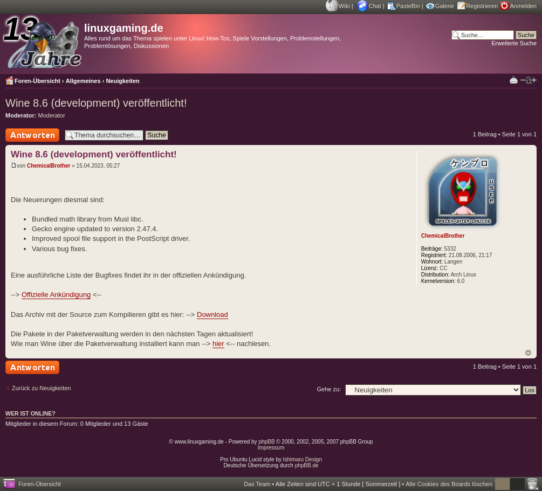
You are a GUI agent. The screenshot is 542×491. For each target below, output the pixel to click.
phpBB (266, 442)
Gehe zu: (329, 389)
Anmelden (523, 6)
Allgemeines (83, 81)
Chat (375, 6)
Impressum (271, 448)
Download (212, 314)
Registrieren (482, 6)
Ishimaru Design (302, 459)
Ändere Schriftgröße (528, 80)
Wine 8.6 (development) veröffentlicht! (96, 103)
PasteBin (408, 6)
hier (218, 344)
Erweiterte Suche (514, 43)
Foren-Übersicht (37, 81)
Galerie (444, 6)
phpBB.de (307, 465)
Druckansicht (514, 79)
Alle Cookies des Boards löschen (449, 484)
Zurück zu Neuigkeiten (41, 388)
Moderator (51, 115)
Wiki (344, 6)
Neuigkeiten (122, 81)
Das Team (257, 484)
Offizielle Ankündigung (56, 295)
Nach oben (528, 353)
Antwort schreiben (32, 135)
